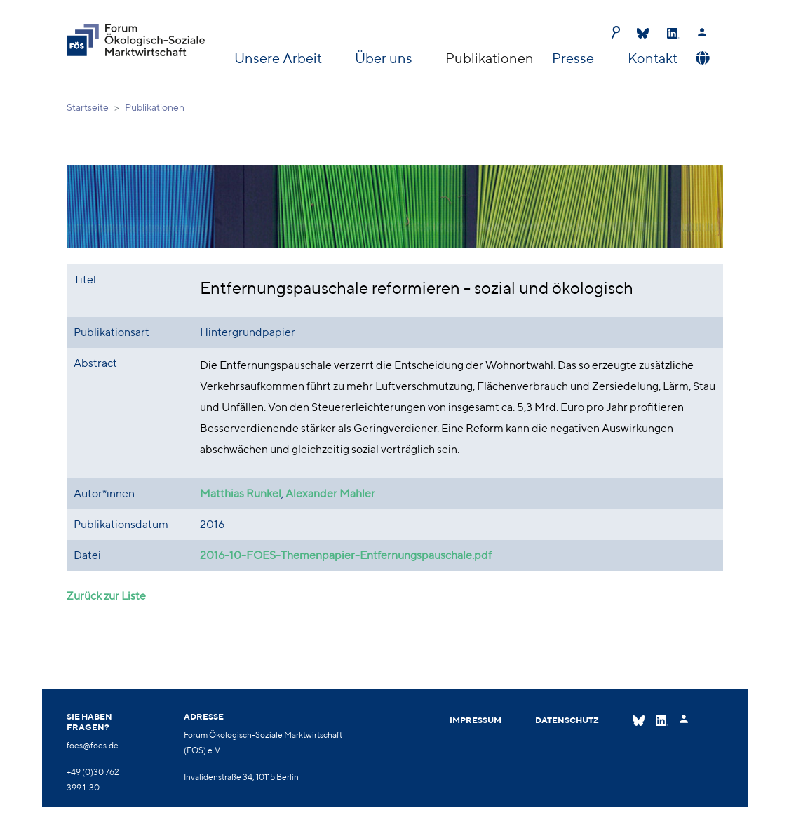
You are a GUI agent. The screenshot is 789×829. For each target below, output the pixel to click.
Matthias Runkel (240, 493)
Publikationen (489, 58)
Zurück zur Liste (106, 595)
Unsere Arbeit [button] (279, 58)
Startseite (88, 107)
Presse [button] (574, 58)
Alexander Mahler (330, 493)
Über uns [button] (385, 58)
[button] (701, 58)
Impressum (475, 720)
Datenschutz (567, 720)
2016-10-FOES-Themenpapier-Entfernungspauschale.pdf (346, 555)
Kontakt (652, 58)
